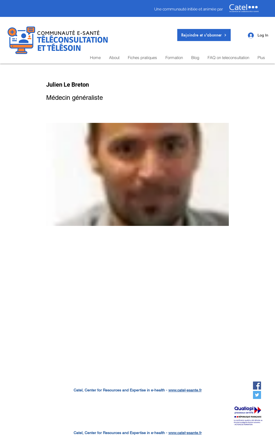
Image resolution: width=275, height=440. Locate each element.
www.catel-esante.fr (185, 390)
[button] (204, 35)
